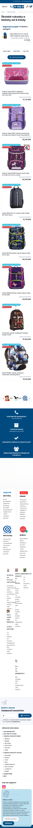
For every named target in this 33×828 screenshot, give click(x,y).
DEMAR (7, 741)
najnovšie (26, 51)
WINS (6, 750)
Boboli (23, 535)
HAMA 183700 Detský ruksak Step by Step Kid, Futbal (16, 254)
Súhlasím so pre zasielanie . (17, 721)
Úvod (2, 12)
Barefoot (27, 574)
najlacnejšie (6, 51)
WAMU (7, 771)
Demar (22, 496)
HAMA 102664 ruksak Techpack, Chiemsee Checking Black (13, 374)
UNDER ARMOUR (10, 764)
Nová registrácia (27, 1)
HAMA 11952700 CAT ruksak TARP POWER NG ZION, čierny (15, 214)
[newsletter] (25, 716)
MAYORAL (8, 743)
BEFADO (7, 739)
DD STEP (7, 748)
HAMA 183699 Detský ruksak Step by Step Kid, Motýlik (16, 294)
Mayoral (7, 496)
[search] (27, 6)
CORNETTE (8, 769)
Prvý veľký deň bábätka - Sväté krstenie (10, 622)
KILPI (6, 762)
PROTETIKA (8, 745)
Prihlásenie (17, 1)
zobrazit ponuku (6, 517)
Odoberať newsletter (12, 710)
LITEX (6, 760)
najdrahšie (16, 51)
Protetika (7, 535)
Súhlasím (8, 823)
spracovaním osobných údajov (21, 720)
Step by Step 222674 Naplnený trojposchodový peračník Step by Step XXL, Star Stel (15, 93)
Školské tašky (11, 12)
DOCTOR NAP (9, 767)
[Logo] (17, 6)
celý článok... (10, 608)
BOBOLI (7, 758)
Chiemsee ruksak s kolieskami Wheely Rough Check (15, 334)
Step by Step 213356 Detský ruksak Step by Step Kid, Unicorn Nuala (15, 174)
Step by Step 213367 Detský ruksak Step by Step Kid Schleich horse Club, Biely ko (16, 134)
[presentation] (3, 398)
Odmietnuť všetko (11, 819)
